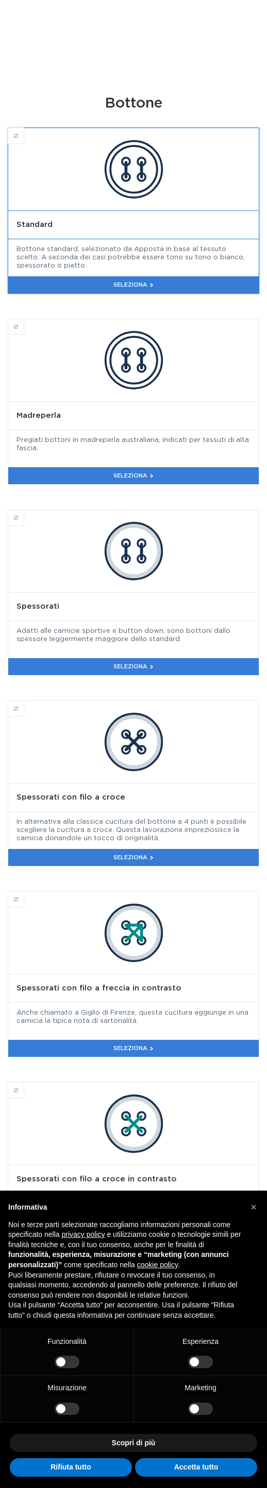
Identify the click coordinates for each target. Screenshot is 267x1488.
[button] (253, 1207)
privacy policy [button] (83, 1234)
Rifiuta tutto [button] (71, 1467)
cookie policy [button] (157, 1265)
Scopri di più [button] (134, 1443)
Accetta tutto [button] (196, 1467)
